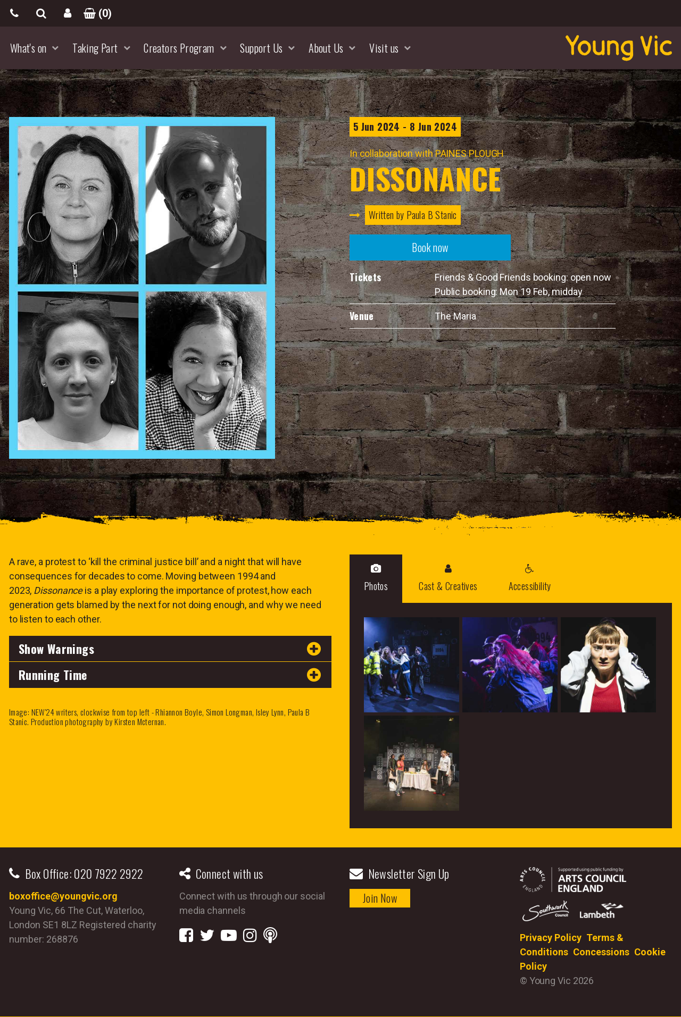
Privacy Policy (551, 937)
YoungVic (619, 48)
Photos (376, 578)
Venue (362, 316)
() (94, 13)
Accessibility (530, 578)
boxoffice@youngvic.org (63, 896)
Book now (430, 247)
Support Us (261, 48)
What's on (28, 48)
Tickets (365, 277)
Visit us (383, 48)
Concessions (601, 951)
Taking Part (95, 48)
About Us (326, 48)
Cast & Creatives (448, 578)
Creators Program (179, 48)
